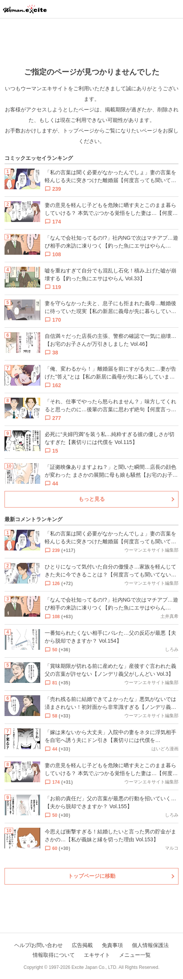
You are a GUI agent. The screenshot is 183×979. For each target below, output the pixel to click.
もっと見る (92, 499)
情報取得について (54, 955)
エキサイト (97, 955)
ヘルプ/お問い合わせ (38, 945)
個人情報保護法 (150, 945)
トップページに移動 (91, 876)
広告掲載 (82, 945)
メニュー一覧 (135, 955)
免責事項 (112, 945)
